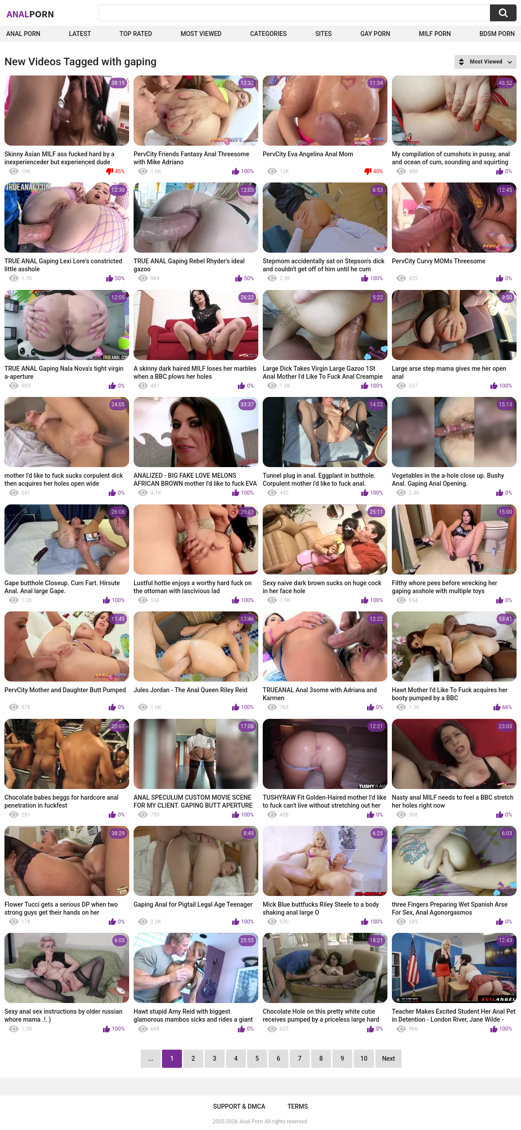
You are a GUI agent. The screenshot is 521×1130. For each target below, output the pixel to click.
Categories (268, 33)
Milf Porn (435, 33)
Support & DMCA (239, 1106)
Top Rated (135, 33)
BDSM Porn (497, 33)
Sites (323, 33)
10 (363, 1058)
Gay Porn (375, 33)
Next (388, 1058)
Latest (80, 33)
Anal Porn (23, 33)
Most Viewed (201, 33)
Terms (298, 1106)
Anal (30, 14)
